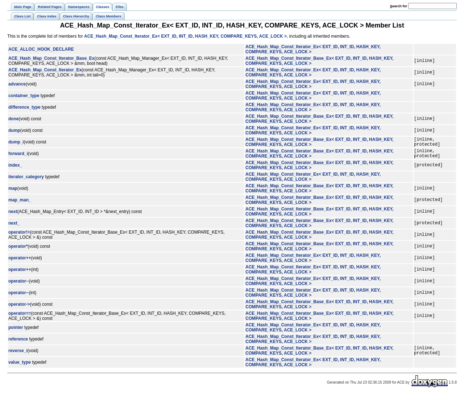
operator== (19, 317)
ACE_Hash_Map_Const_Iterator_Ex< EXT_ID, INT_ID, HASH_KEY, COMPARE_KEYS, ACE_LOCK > (185, 36)
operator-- (18, 285)
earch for (398, 6)
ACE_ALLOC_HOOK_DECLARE (41, 49)
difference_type (24, 107)
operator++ (19, 262)
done (13, 118)
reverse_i (18, 356)
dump (14, 130)
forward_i (18, 156)
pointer (15, 331)
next (12, 215)
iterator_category (26, 181)
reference (18, 343)
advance (17, 84)
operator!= (19, 236)
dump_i (16, 143)
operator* (18, 250)
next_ (14, 227)
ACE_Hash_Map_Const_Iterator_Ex (45, 69)
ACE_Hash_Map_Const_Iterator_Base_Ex (51, 58)
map (12, 192)
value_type (19, 368)
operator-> (19, 308)
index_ (15, 169)
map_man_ (19, 204)
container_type (23, 95)
